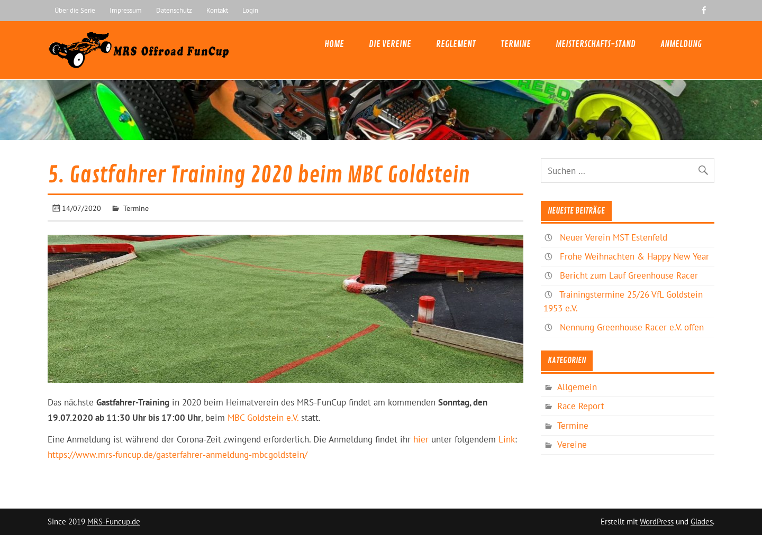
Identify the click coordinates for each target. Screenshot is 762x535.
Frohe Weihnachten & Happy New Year (634, 256)
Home (334, 44)
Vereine (572, 444)
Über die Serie (75, 10)
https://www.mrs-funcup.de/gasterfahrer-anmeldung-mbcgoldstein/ (177, 454)
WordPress (657, 521)
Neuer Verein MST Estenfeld (613, 237)
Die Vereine (390, 44)
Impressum (126, 10)
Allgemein (577, 387)
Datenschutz (174, 10)
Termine (516, 44)
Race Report (580, 406)
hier (421, 439)
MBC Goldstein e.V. (263, 417)
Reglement (456, 44)
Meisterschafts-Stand (596, 44)
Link (506, 439)
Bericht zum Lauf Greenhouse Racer (629, 275)
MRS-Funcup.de (113, 521)
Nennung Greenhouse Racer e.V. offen (632, 327)
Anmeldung (681, 44)
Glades (702, 521)
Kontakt (217, 10)
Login (250, 10)
